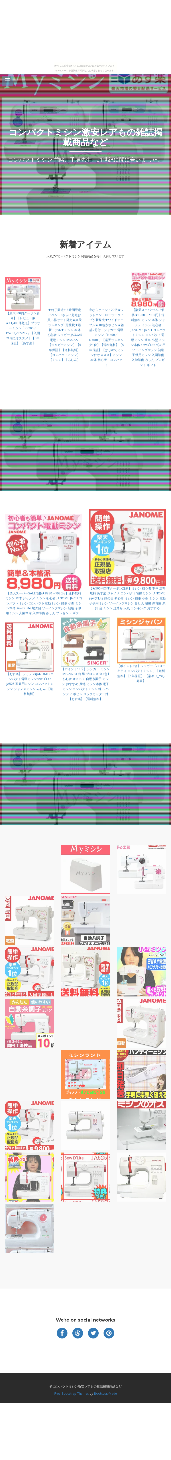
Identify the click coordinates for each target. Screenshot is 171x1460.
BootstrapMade (105, 1393)
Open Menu (7, 81)
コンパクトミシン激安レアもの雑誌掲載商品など (85, 137)
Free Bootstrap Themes (71, 1393)
